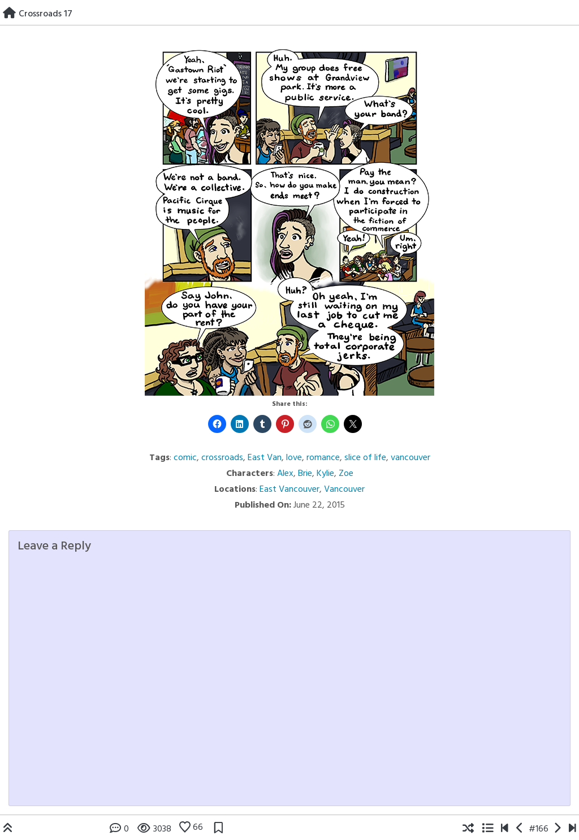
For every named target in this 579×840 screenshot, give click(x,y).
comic (185, 458)
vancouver (410, 458)
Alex (285, 473)
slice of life (365, 458)
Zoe (346, 473)
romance (323, 458)
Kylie (325, 473)
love (294, 458)
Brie (305, 473)
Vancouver (344, 489)
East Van (265, 458)
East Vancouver (289, 489)
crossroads (222, 458)
